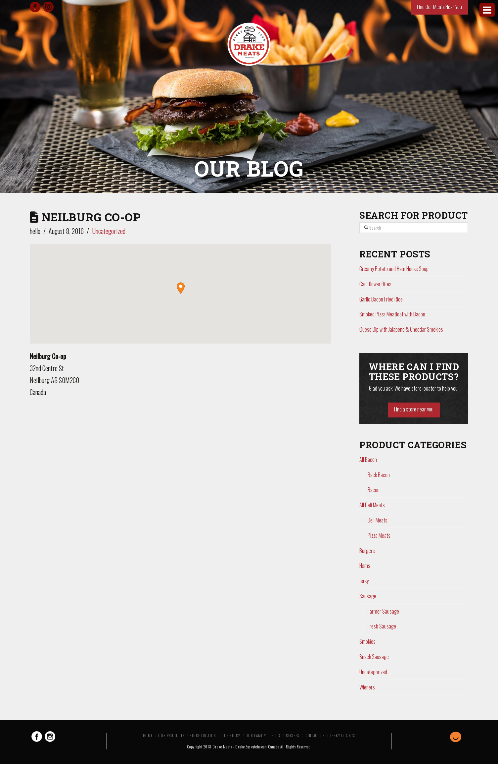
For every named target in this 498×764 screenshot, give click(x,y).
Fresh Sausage (382, 626)
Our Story (231, 735)
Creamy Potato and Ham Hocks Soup (394, 269)
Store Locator (203, 735)
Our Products (171, 735)
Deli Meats (377, 520)
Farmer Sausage (383, 611)
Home (148, 735)
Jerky (364, 581)
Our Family (256, 735)
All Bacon (368, 460)
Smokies (367, 641)
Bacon (374, 490)
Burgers (367, 551)
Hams (364, 566)
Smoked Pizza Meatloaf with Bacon (392, 314)
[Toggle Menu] (487, 10)
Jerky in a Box (342, 735)
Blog (276, 735)
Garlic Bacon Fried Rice (381, 299)
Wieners (367, 687)
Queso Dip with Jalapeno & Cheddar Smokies (401, 329)
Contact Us (315, 735)
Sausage (367, 596)
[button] (181, 288)
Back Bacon (379, 475)
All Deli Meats (372, 505)
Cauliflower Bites (375, 284)
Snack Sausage (374, 657)
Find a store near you (413, 409)
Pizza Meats (379, 535)
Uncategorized (108, 231)
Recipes (292, 735)
